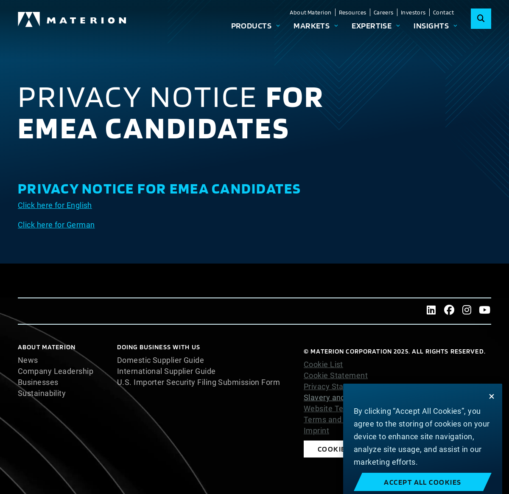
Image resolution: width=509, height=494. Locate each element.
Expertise (372, 25)
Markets (312, 25)
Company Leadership (55, 371)
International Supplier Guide (166, 371)
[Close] (491, 414)
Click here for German (56, 224)
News (28, 360)
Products (251, 25)
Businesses (38, 382)
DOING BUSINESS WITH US (158, 347)
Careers (384, 12)
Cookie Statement (336, 375)
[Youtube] (484, 311)
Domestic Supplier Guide (160, 360)
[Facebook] (449, 311)
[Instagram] (467, 311)
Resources (352, 12)
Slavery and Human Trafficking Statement (378, 397)
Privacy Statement (336, 386)
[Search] (481, 18)
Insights (431, 25)
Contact (443, 12)
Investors (413, 12)
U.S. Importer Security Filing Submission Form (198, 382)
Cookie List (323, 364)
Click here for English (55, 205)
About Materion (310, 12)
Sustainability (42, 393)
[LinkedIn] (431, 311)
